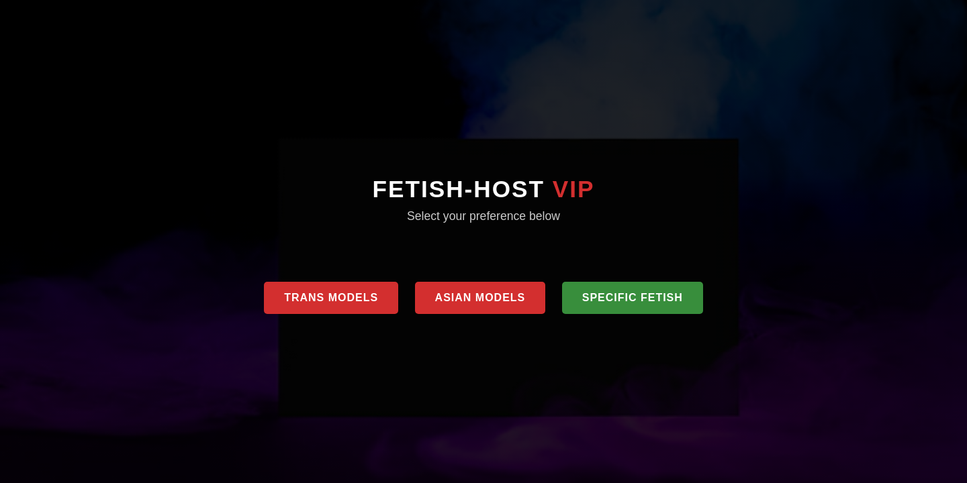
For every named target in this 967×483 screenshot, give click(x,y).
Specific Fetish (632, 297)
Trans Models (331, 297)
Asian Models (480, 297)
